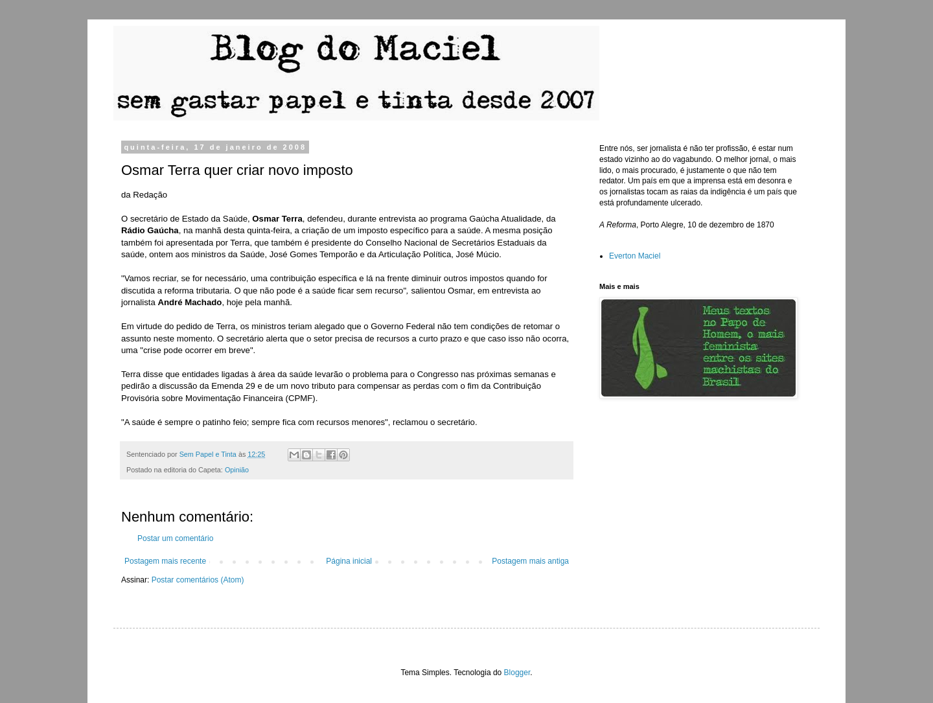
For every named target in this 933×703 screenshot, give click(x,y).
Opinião (237, 470)
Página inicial (349, 561)
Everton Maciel (634, 255)
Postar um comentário (175, 538)
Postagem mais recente (165, 561)
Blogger (517, 672)
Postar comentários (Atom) (198, 579)
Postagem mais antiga (530, 561)
